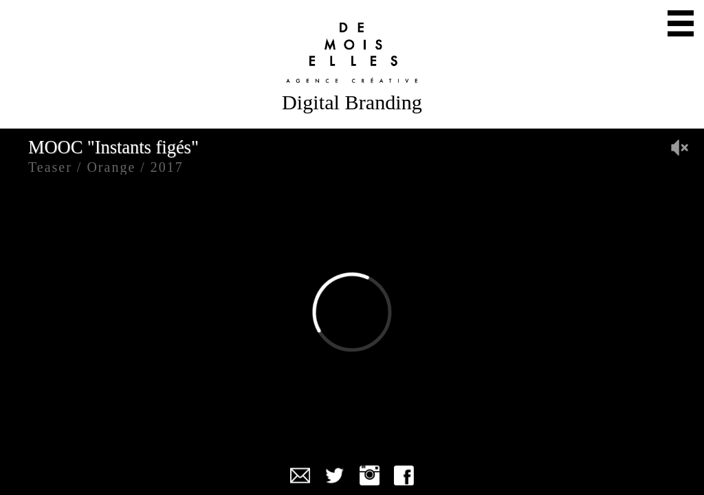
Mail (300, 475)
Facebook (404, 475)
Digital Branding (352, 102)
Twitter (334, 475)
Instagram (370, 475)
